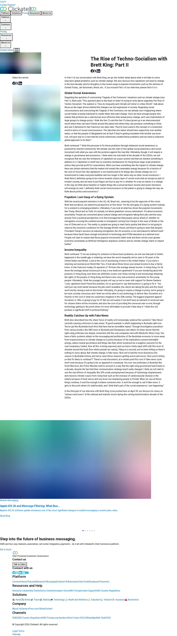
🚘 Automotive (132, 599)
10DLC (83, 617)
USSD (108, 617)
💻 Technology (57, 599)
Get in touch (5, 549)
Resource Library (20, 590)
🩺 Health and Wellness (76, 599)
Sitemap (16, 634)
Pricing (25, 13)
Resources (6, 37)
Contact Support (7, 5)
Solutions (5, 26)
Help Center (34, 590)
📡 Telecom (106, 599)
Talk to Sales (19, 564)
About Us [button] (46, 13)
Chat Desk (84, 581)
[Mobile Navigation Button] (16, 50)
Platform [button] (5, 13)
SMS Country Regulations (108, 590)
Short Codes (74, 617)
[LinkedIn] (20, 572)
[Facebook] (14, 572)
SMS (14, 617)
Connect (16, 581)
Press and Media (37, 608)
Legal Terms (18, 631)
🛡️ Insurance (118, 599)
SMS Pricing (74, 590)
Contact (48, 608)
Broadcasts (94, 581)
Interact (23, 581)
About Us (5, 44)
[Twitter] (17, 572)
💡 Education (94, 599)
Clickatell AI (62, 581)
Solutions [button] (16, 13)
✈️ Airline (25, 599)
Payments (104, 581)
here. (155, 87)
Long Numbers (60, 617)
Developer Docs (60, 590)
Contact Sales (6, 50)
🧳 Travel (35, 599)
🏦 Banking (45, 599)
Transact (31, 581)
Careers (25, 608)
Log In (3, 1)
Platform (5, 19)
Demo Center (46, 590)
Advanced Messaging (46, 581)
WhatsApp (91, 617)
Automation (73, 581)
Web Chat (100, 617)
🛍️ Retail (16, 599)
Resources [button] (35, 13)
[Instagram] (23, 572)
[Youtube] (27, 572)
